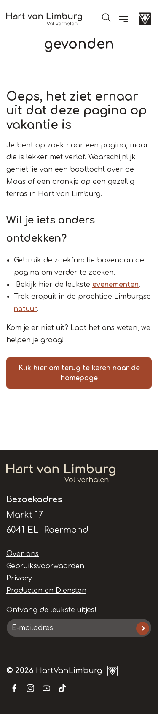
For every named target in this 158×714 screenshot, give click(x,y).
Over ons (22, 554)
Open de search (106, 17)
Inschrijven (142, 628)
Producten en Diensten (46, 590)
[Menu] (123, 19)
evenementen (115, 285)
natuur (25, 309)
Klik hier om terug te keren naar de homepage (79, 373)
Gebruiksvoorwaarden (45, 566)
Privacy (19, 578)
